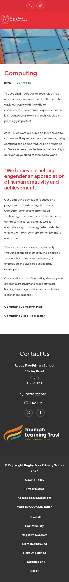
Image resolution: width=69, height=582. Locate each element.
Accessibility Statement (34, 497)
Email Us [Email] (33, 403)
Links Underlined (34, 552)
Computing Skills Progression (25, 315)
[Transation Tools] (40, 5)
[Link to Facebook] (40, 413)
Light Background (34, 543)
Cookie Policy (34, 479)
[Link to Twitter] (28, 413)
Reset (34, 570)
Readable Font (34, 561)
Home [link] (7, 83)
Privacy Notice (34, 488)
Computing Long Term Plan (23, 306)
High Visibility (34, 525)
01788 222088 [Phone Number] (33, 394)
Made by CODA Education (34, 506)
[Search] (30, 5)
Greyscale (34, 517)
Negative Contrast (34, 534)
